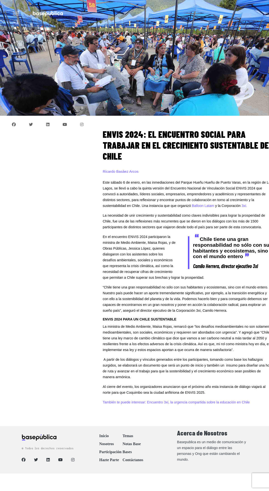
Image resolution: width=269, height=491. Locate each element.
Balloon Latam (203, 206)
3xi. (244, 206)
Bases (127, 452)
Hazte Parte (109, 460)
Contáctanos (133, 460)
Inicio (104, 436)
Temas (128, 436)
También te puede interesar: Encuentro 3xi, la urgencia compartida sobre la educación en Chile (176, 402)
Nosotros (106, 444)
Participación (110, 452)
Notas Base (132, 444)
